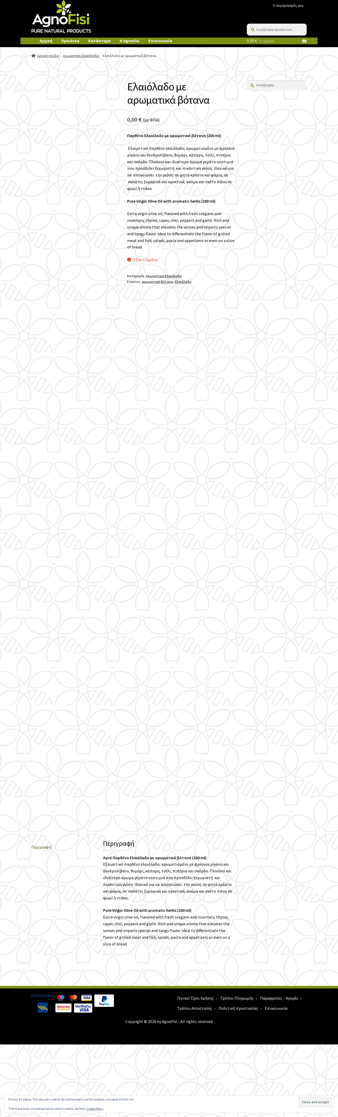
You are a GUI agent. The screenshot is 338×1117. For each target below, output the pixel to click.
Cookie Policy (95, 1109)
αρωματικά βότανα (157, 281)
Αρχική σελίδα (48, 55)
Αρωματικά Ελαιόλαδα (81, 55)
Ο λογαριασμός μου (288, 5)
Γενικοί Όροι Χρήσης (195, 1070)
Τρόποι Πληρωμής (237, 1070)
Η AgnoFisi (129, 40)
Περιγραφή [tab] (41, 919)
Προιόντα (70, 40)
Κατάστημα (99, 40)
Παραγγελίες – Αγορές (279, 1070)
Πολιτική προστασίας (238, 1080)
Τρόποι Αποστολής (194, 1080)
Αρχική (46, 40)
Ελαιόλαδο (183, 281)
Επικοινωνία (160, 40)
